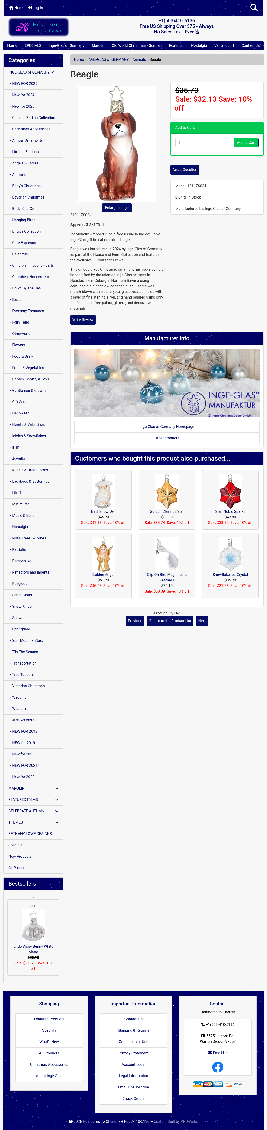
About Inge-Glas (49, 1076)
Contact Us (250, 45)
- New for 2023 (21, 106)
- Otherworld (19, 333)
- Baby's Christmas (24, 186)
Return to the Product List (170, 621)
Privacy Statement (133, 1053)
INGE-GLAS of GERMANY (108, 59)
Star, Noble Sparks (230, 511)
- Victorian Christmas (26, 686)
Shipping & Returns (133, 1030)
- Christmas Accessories (29, 129)
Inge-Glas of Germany (66, 45)
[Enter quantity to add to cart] (204, 142)
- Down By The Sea (24, 288)
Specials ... (17, 845)
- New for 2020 (21, 754)
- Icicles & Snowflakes (27, 436)
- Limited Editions (23, 152)
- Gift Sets (17, 402)
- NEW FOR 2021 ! (23, 765)
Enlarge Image (117, 207)
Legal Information (133, 1076)
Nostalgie (199, 45)
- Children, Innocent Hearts (31, 265)
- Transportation (22, 663)
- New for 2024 (21, 95)
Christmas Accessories (49, 1064)
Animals (139, 59)
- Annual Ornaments (25, 140)
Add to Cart (246, 142)
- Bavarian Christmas (26, 197)
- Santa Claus (20, 595)
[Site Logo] (47, 27)
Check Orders (133, 1098)
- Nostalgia (18, 527)
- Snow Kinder (20, 606)
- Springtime (19, 629)
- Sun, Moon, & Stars (25, 640)
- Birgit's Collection (24, 231)
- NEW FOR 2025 (22, 83)
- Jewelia (16, 458)
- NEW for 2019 (21, 743)
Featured (176, 45)
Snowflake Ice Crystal (230, 574)
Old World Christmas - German (137, 45)
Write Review (83, 320)
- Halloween (18, 413)
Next (202, 621)
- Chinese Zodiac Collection (31, 118)
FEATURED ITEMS (33, 799)
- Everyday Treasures (26, 311)
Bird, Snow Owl (103, 511)
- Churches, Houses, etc (28, 277)
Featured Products (49, 1019)
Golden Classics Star (167, 511)
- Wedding (17, 697)
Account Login (134, 1064)
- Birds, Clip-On (21, 208)
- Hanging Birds (21, 220)
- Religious (17, 583)
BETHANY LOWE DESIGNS (30, 833)
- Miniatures (19, 504)
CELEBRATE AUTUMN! (33, 811)
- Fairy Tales (19, 322)
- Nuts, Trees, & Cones (27, 538)
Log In (35, 8)
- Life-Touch (18, 493)
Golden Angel (103, 574)
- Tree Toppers (21, 674)
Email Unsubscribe (133, 1087)
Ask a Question (185, 169)
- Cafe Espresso (22, 243)
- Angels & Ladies (23, 163)
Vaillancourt (224, 45)
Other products (167, 438)
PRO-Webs (189, 1121)
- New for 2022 (21, 777)
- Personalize (19, 561)
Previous (135, 621)
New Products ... (22, 856)
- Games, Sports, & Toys (28, 379)
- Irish (13, 447)
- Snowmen (18, 618)
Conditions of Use (133, 1042)
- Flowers (16, 345)
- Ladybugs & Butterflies (28, 481)
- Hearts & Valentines (26, 424)
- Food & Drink (20, 356)
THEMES (33, 822)
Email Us (217, 1053)
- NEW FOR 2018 (22, 731)
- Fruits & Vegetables (26, 368)
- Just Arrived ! (21, 720)
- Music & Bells (21, 515)
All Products (49, 1053)
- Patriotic (17, 549)
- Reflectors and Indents (28, 572)
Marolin (98, 45)
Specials (49, 1030)
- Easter (15, 299)
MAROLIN (33, 788)
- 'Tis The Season (23, 652)
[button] (254, 8)
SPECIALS (33, 45)
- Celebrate (18, 254)
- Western (17, 708)
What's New (49, 1042)
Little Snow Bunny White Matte (33, 931)
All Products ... (20, 868)
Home (16, 8)
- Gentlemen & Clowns (27, 390)
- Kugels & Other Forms (28, 470)
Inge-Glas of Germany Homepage (167, 426)
